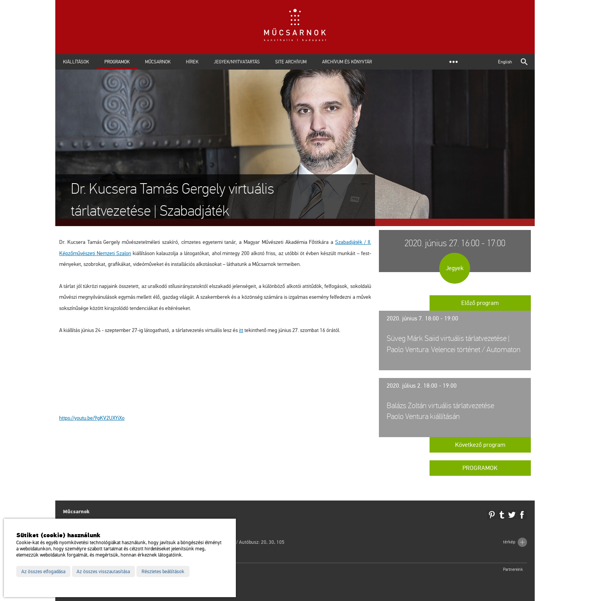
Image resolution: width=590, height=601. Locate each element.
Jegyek (455, 268)
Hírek (192, 62)
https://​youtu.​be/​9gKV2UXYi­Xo (91, 418)
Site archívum (291, 62)
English (505, 62)
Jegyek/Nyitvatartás (237, 62)
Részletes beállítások (163, 572)
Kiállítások (76, 62)
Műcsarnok (158, 62)
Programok (117, 62)
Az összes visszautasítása (103, 572)
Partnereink (513, 569)
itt (241, 330)
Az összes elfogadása (43, 572)
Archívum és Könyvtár (347, 62)
